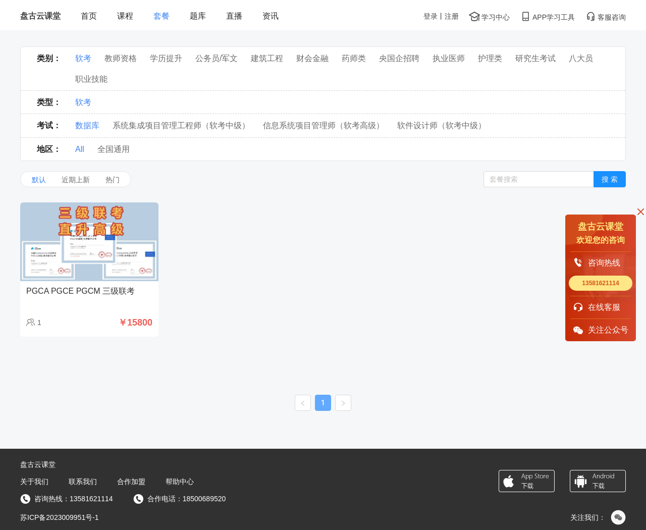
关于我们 (34, 482)
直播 (234, 16)
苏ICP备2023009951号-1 (59, 517)
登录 (430, 16)
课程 (125, 16)
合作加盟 (131, 482)
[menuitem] (89, 16)
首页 (89, 16)
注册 (452, 16)
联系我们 (83, 482)
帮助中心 (180, 482)
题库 (198, 16)
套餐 (161, 16)
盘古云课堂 (40, 16)
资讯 (270, 16)
